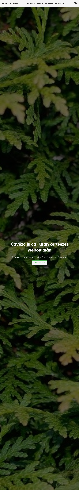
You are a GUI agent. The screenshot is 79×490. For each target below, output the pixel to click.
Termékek (49, 3)
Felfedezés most (39, 263)
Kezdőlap (31, 3)
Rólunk (40, 3)
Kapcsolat (59, 3)
